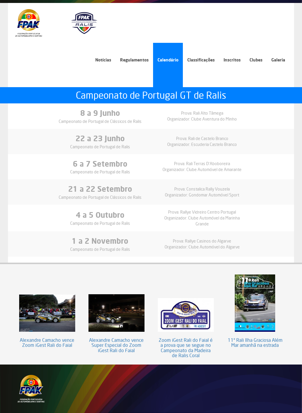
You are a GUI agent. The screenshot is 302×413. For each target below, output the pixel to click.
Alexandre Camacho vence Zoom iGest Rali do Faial (47, 343)
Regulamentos (134, 59)
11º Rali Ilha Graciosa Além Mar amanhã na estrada (255, 343)
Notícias (103, 59)
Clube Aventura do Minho (214, 118)
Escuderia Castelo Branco (214, 144)
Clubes (256, 59)
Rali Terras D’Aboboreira (208, 163)
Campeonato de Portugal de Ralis (100, 146)
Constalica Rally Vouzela (208, 188)
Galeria (278, 59)
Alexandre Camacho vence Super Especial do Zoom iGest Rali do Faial (116, 345)
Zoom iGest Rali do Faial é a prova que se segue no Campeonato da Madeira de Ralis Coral (186, 348)
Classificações (201, 59)
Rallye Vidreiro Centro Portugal (208, 211)
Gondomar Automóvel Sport (214, 194)
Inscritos (232, 59)
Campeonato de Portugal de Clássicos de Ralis (100, 121)
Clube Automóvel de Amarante (214, 169)
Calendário (167, 59)
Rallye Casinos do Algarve (208, 240)
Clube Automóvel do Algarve (214, 246)
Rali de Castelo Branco (208, 138)
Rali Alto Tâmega (208, 113)
